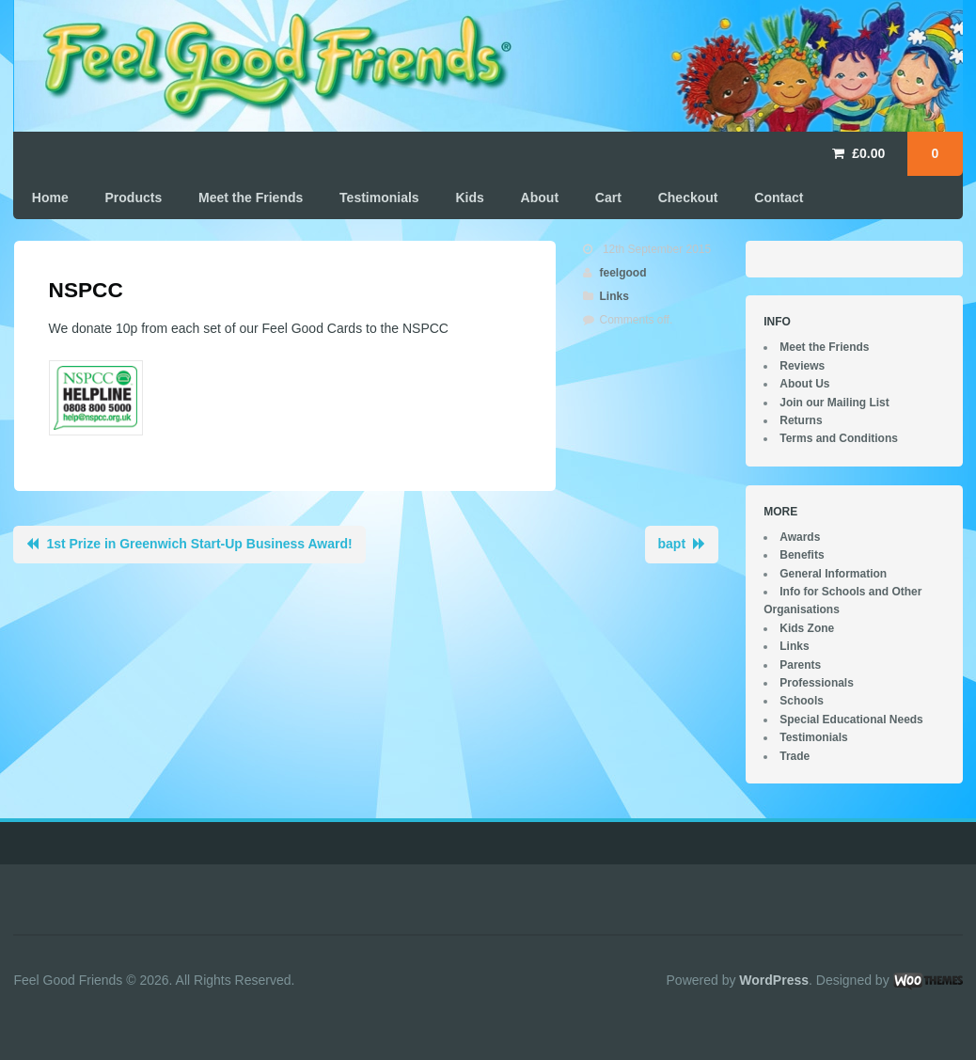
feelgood (623, 272)
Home (50, 197)
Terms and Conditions (838, 438)
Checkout (688, 197)
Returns (800, 420)
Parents (800, 665)
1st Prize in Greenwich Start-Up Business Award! (199, 543)
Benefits (801, 555)
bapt (672, 543)
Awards (799, 537)
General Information (833, 573)
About (540, 197)
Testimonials (379, 197)
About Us (804, 383)
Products (134, 197)
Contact (778, 197)
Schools (801, 700)
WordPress (774, 980)
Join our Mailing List (834, 402)
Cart (608, 197)
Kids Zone (806, 628)
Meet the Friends (250, 197)
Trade (794, 756)
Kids (469, 197)
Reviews (802, 365)
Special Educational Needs (851, 719)
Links (614, 296)
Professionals (816, 682)
